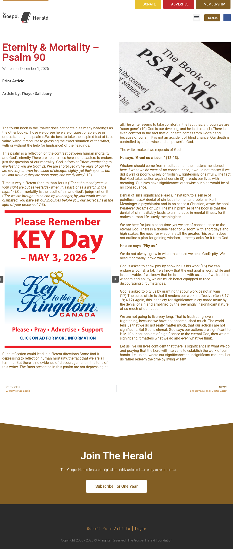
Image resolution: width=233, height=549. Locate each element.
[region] (57, 279)
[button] (196, 17)
